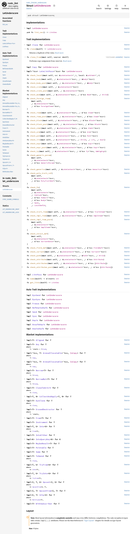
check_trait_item (38, 212)
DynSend (36, 295)
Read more (59, 53)
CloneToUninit (43, 388)
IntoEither (42, 435)
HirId (105, 95)
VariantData (47, 241)
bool (102, 140)
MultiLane (36, 500)
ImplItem (98, 216)
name (32, 279)
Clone (35, 45)
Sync (34, 316)
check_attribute (38, 259)
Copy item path (54, 5)
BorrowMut (41, 379)
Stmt (90, 128)
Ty (87, 151)
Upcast (46, 482)
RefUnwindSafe (40, 308)
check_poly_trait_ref (41, 173)
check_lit (35, 140)
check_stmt (35, 128)
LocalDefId (39, 205)
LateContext (66, 75)
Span (36, 203)
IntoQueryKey (43, 439)
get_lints (35, 282)
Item (90, 113)
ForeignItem (47, 106)
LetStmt (91, 75)
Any (37, 344)
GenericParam (47, 163)
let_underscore (40, 3)
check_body (35, 79)
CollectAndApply (48, 396)
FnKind (37, 195)
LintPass (37, 274)
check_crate (36, 87)
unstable (118, 57)
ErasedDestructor (45, 409)
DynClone (40, 400)
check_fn (34, 187)
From (38, 418)
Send (34, 312)
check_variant (37, 252)
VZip (41, 495)
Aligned (40, 340)
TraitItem (99, 212)
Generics (96, 169)
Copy (34, 67)
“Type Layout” (89, 520)
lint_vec (38, 32)
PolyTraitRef (47, 181)
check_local (36, 75)
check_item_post (38, 116)
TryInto (43, 473)
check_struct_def (38, 234)
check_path (35, 256)
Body (85, 79)
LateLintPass (46, 71)
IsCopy (73, 353)
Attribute (98, 259)
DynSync (36, 299)
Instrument (42, 422)
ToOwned (40, 456)
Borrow (39, 370)
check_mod (35, 95)
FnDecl (44, 198)
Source (29, 9)
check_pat (35, 136)
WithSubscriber (44, 503)
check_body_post (38, 83)
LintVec (53, 32)
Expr (90, 143)
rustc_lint (13, 3)
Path (85, 256)
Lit (93, 140)
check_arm (35, 132)
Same (38, 452)
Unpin (35, 320)
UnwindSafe (38, 328)
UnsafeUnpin (38, 324)
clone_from (35, 57)
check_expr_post (38, 147)
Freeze (35, 303)
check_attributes (38, 263)
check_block (36, 120)
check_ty (34, 151)
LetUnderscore (40, 28)
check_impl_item (38, 216)
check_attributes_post (41, 267)
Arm (88, 132)
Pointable (41, 447)
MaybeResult (42, 443)
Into (41, 426)
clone (32, 49)
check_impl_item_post (41, 219)
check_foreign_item (39, 98)
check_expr (35, 143)
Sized (44, 349)
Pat (88, 136)
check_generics (37, 169)
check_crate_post (38, 91)
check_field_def (38, 248)
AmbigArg (100, 151)
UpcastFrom (36, 487)
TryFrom (43, 465)
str (57, 279)
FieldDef (98, 248)
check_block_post (38, 124)
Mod (88, 95)
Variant (95, 252)
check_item (35, 113)
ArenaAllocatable (52, 353)
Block (92, 120)
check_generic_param (40, 155)
